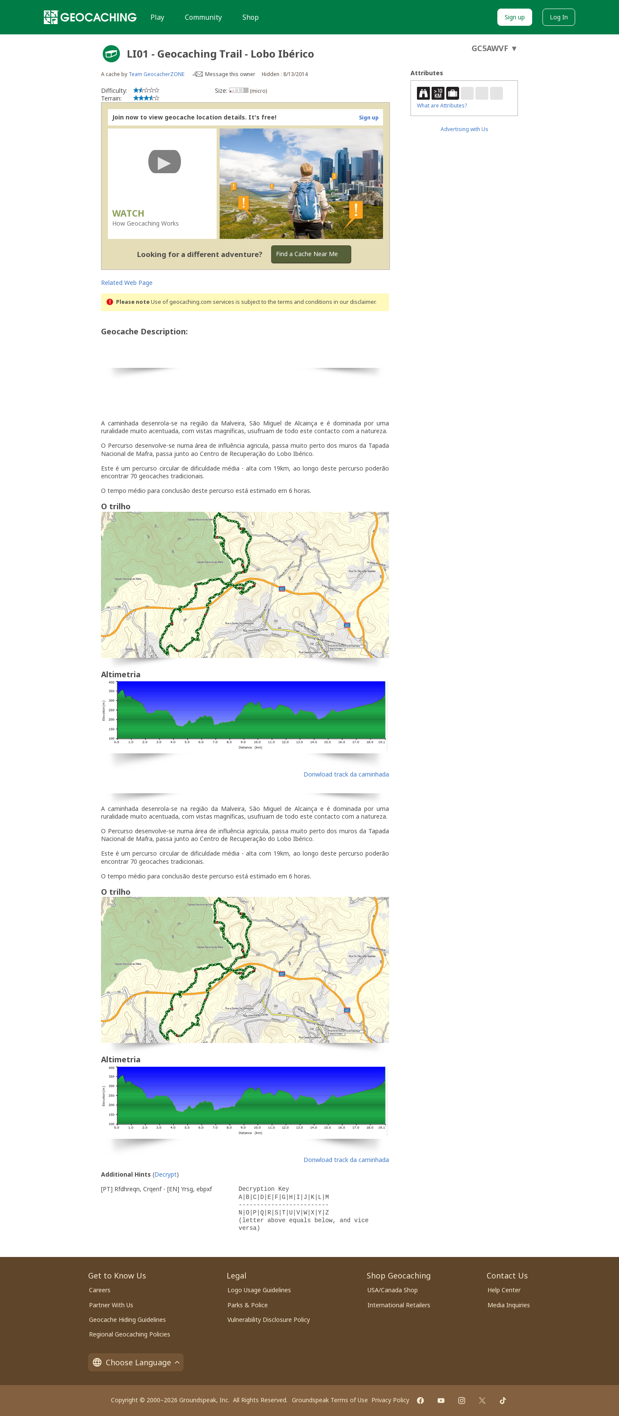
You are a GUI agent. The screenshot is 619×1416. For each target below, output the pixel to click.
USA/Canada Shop (393, 1290)
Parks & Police (247, 1305)
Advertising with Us (464, 129)
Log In (559, 17)
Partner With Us (111, 1305)
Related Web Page (127, 282)
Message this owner (230, 74)
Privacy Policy (390, 1400)
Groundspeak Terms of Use (330, 1400)
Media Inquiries (508, 1305)
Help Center (504, 1290)
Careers (99, 1290)
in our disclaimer (354, 302)
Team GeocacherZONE (156, 74)
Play (157, 17)
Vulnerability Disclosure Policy (268, 1319)
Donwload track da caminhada (346, 774)
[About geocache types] (111, 53)
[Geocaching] (90, 17)
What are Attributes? (442, 105)
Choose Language (136, 1362)
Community (203, 17)
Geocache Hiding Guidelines (127, 1319)
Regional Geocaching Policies (129, 1334)
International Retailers (399, 1305)
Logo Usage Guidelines (259, 1290)
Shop (250, 17)
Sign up (515, 17)
